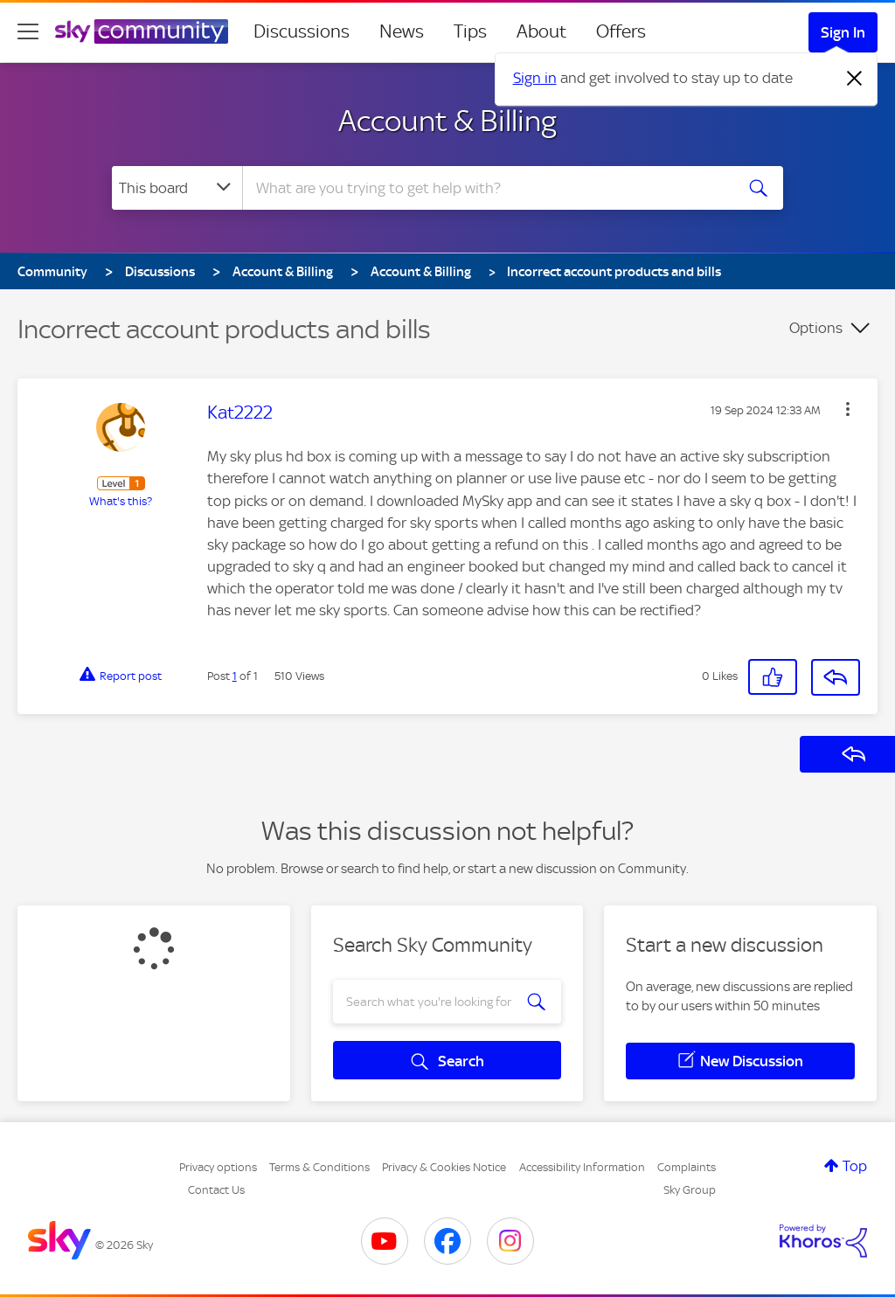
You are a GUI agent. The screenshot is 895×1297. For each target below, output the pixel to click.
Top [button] (855, 1166)
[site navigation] (27, 31)
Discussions (301, 31)
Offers (621, 31)
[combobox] (486, 188)
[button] (848, 409)
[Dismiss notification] (855, 79)
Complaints (686, 1167)
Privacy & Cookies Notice (444, 1167)
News (401, 31)
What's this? (120, 501)
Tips (470, 31)
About (541, 31)
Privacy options (218, 1167)
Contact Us (216, 1189)
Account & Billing (447, 120)
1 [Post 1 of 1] (234, 676)
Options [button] (816, 327)
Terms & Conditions (319, 1167)
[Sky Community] (141, 31)
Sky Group (689, 1189)
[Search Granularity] (177, 188)
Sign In (843, 32)
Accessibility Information (582, 1167)
